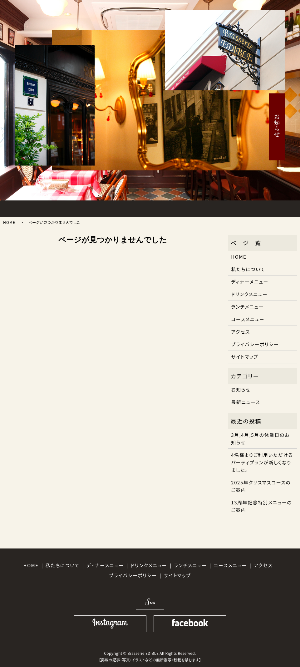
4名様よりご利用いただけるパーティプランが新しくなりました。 (262, 462)
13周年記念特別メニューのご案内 (261, 506)
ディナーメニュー (249, 281)
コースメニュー (247, 319)
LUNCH (84, 207)
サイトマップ (244, 356)
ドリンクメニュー (249, 294)
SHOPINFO (245, 207)
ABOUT (52, 207)
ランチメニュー (247, 306)
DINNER (116, 207)
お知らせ (241, 389)
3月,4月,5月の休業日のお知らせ (260, 439)
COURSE (148, 207)
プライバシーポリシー (255, 344)
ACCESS (213, 207)
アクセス (240, 331)
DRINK (181, 207)
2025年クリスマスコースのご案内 (261, 486)
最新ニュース (245, 402)
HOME (19, 207)
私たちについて (248, 269)
